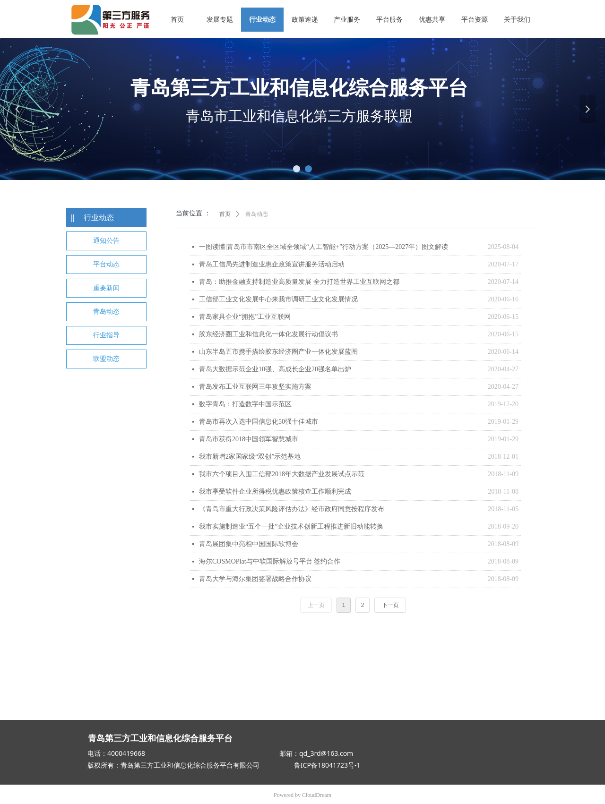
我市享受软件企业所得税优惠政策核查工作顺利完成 (275, 491)
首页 (225, 214)
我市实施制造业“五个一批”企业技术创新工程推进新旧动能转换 (291, 526)
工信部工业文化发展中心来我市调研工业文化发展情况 (278, 299)
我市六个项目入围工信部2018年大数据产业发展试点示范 (281, 474)
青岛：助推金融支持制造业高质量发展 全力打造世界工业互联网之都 (299, 281)
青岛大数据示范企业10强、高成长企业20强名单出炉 (275, 369)
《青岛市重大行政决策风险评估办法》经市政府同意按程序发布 (291, 509)
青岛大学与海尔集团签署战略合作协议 (255, 578)
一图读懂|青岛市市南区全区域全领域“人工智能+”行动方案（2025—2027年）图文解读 (323, 246)
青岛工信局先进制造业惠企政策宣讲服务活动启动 (272, 264)
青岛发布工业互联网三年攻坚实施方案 (255, 386)
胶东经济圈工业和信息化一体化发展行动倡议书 (268, 334)
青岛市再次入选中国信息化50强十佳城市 (258, 421)
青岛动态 (256, 214)
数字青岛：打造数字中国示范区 (245, 404)
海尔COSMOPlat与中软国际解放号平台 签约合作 (269, 561)
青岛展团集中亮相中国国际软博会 (248, 543)
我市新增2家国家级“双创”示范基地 (250, 456)
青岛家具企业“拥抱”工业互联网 (245, 316)
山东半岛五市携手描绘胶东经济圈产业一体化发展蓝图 (278, 351)
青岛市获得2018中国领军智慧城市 (248, 439)
